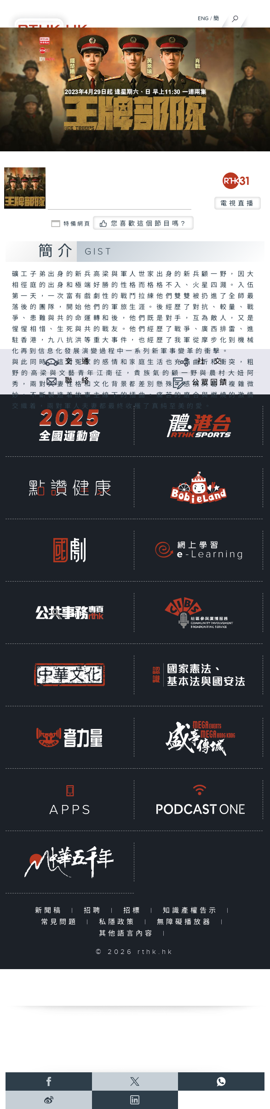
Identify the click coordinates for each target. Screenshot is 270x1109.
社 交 (210, 361)
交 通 (78, 361)
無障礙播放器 (186, 922)
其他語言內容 (128, 933)
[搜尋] (235, 16)
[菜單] (257, 16)
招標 (134, 911)
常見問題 (61, 922)
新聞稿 (51, 911)
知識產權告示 (192, 911)
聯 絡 (78, 381)
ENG (203, 18)
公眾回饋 (210, 382)
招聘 (95, 911)
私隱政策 (119, 922)
